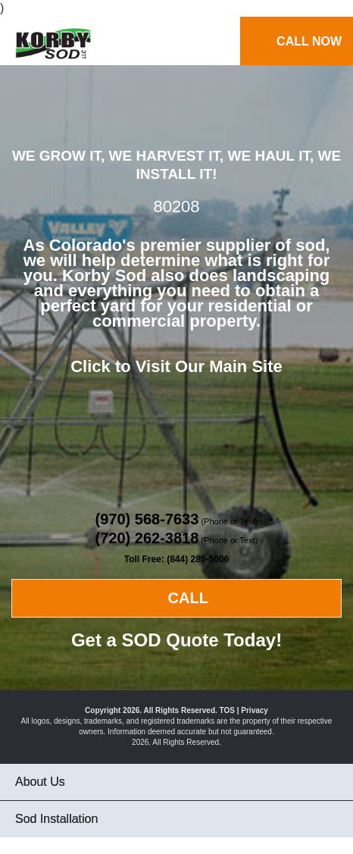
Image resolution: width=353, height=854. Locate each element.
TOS (227, 710)
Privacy (254, 710)
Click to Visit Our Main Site (176, 366)
